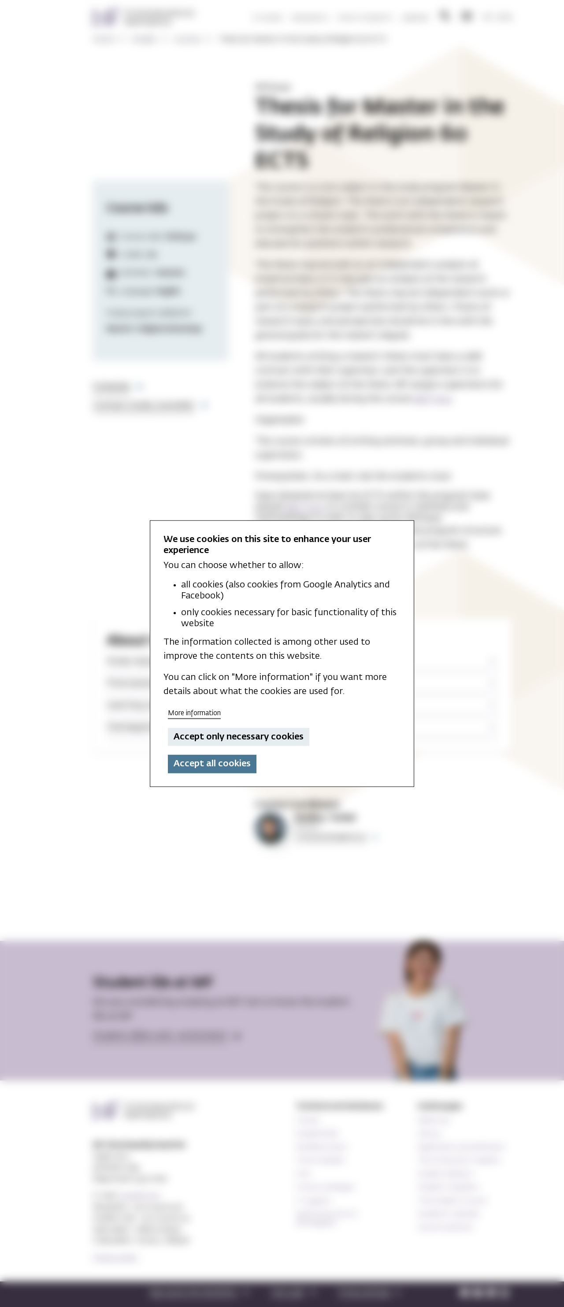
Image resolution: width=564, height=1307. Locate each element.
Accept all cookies (212, 763)
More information (194, 713)
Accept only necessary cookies (239, 736)
